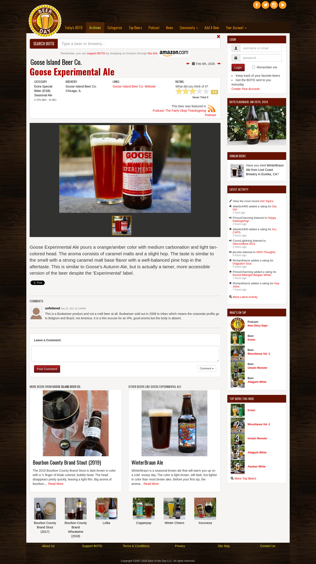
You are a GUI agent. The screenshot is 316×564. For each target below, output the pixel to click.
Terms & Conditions (136, 546)
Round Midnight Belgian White (252, 275)
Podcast (154, 27)
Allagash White (257, 381)
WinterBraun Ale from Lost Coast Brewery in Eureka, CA (265, 170)
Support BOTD (92, 546)
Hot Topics (266, 201)
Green (251, 339)
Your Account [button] (236, 27)
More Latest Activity (245, 297)
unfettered (52, 308)
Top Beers (135, 27)
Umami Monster (257, 367)
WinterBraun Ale (147, 462)
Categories (115, 27)
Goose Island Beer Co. (56, 62)
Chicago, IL (73, 91)
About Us (48, 546)
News (169, 27)
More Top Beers (245, 478)
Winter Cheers (174, 523)
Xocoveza (205, 523)
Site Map (224, 546)
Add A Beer (212, 27)
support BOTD (96, 53)
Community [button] (189, 27)
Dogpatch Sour (242, 263)
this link (152, 53)
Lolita (106, 523)
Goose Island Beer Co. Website (134, 86)
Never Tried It (200, 98)
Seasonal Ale (43, 95)
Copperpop (143, 523)
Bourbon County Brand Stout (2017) (45, 527)
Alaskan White (257, 466)
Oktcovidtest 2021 (244, 243)
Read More (55, 484)
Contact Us (267, 546)
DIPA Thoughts (265, 252)
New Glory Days (258, 325)
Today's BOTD (74, 27)
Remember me (267, 67)
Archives (96, 27)
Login (238, 67)
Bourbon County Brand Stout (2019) (67, 462)
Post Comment (47, 369)
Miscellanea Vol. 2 (259, 353)
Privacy (180, 546)
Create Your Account (246, 89)
